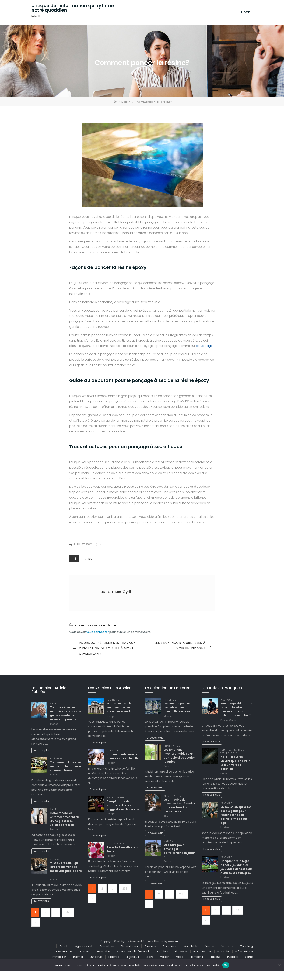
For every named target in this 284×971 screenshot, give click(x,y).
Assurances (170, 947)
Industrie (223, 952)
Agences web (84, 947)
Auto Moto (191, 947)
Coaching (246, 947)
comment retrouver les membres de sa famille (123, 757)
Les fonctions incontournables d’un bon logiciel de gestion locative (179, 756)
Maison (89, 559)
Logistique (132, 957)
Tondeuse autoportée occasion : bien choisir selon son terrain (65, 767)
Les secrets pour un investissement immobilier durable (177, 708)
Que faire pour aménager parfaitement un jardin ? (179, 851)
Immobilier (171, 700)
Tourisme (113, 700)
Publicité (232, 957)
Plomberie (196, 957)
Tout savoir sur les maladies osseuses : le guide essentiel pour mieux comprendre (65, 714)
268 (68, 913)
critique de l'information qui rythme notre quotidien (72, 8)
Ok (225, 965)
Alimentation (116, 844)
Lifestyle (113, 751)
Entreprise (103, 952)
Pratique (226, 700)
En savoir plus (41, 750)
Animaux (150, 947)
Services (56, 860)
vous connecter (97, 633)
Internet (78, 957)
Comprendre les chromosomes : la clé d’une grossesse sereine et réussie (65, 819)
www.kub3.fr (176, 942)
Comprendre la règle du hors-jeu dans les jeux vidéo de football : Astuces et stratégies (236, 867)
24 (237, 911)
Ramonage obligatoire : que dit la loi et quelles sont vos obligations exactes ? (236, 710)
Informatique (173, 746)
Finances (181, 952)
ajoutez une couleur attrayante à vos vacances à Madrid (121, 708)
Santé (54, 704)
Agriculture (107, 947)
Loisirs (225, 750)
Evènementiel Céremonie (133, 952)
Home (245, 13)
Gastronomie (116, 798)
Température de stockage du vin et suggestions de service (123, 806)
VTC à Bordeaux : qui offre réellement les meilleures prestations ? (66, 869)
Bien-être (227, 947)
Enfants (85, 952)
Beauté (209, 947)
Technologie (228, 754)
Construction (65, 952)
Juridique (96, 957)
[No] (279, 965)
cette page (204, 346)
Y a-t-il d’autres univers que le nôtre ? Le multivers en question (235, 763)
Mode (179, 957)
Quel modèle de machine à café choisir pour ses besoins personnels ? (179, 806)
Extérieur (56, 759)
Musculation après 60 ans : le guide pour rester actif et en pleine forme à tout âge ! (235, 815)
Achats (64, 947)
